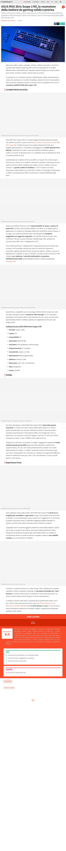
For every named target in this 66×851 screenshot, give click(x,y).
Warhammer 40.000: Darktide (15, 606)
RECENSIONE (3, 20)
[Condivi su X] (58, 24)
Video (48, 1)
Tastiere (8, 681)
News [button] (43, 1)
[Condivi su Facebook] (55, 24)
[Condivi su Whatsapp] (61, 24)
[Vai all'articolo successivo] (2, 425)
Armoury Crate (11, 261)
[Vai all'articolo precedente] (64, 425)
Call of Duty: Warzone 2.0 (44, 603)
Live (52, 1)
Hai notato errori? (9, 687)
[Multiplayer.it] (7, 2)
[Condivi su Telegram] (63, 24)
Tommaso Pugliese (12, 20)
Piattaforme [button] (27, 1)
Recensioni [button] (36, 1)
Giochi (56, 1)
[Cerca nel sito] (60, 2)
